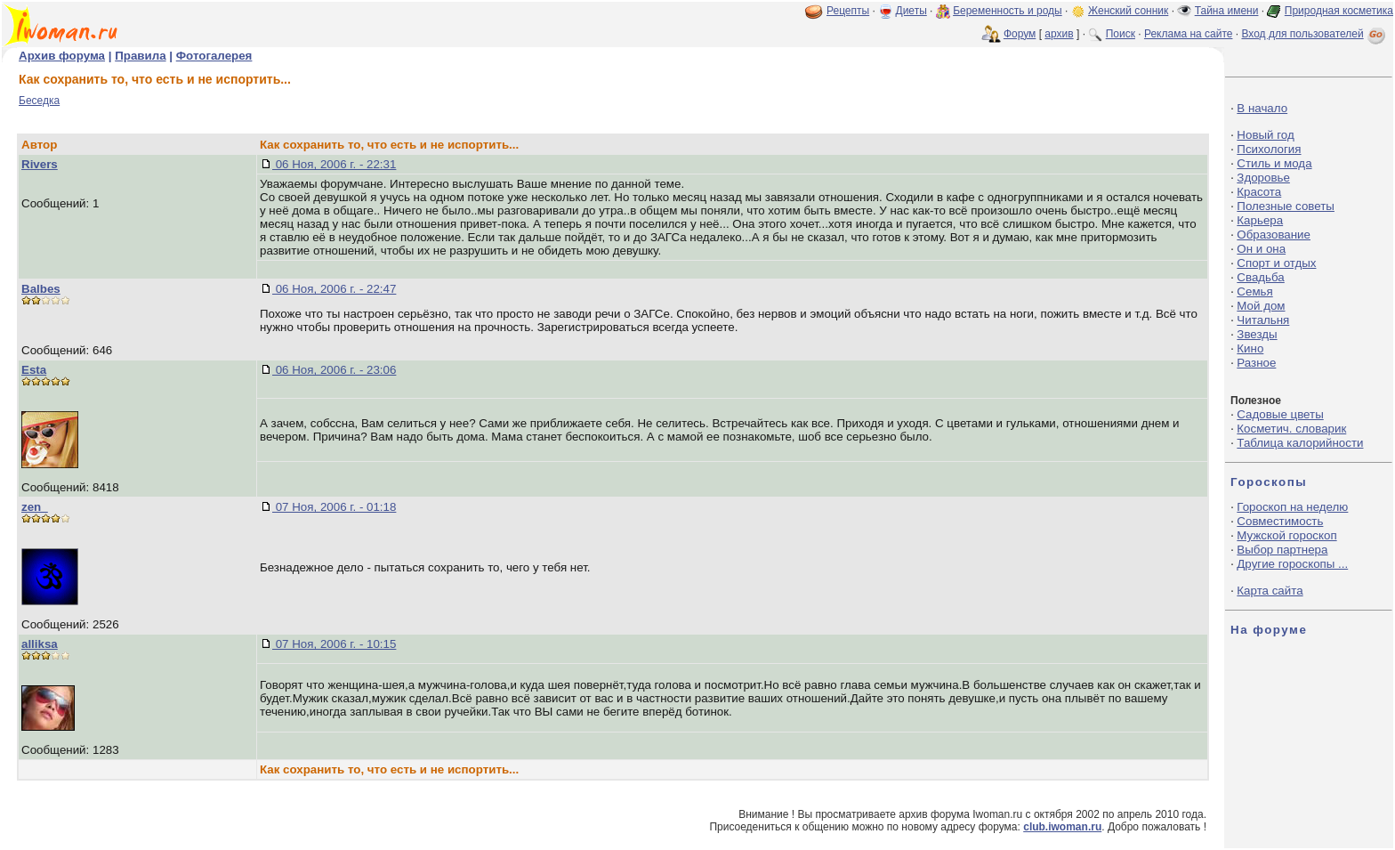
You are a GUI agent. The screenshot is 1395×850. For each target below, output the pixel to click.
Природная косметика (1339, 10)
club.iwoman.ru (1062, 827)
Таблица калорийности (1300, 442)
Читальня (1263, 320)
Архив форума (62, 55)
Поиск (1120, 34)
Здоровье (1263, 177)
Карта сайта (1269, 590)
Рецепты (848, 10)
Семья (1254, 291)
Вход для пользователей (1315, 34)
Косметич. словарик (1291, 428)
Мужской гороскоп (1286, 535)
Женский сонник (1128, 10)
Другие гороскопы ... (1292, 564)
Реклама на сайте (1188, 34)
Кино (1250, 348)
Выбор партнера (1282, 549)
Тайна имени (1227, 10)
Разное (1256, 362)
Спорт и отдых (1276, 263)
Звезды (1257, 334)
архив (1058, 34)
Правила (140, 55)
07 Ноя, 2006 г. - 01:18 (334, 507)
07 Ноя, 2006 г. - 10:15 (334, 644)
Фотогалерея (214, 55)
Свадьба (1260, 277)
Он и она (1261, 248)
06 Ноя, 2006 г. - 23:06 (334, 369)
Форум (1020, 34)
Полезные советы (1286, 206)
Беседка (39, 100)
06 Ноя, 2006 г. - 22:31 (334, 164)
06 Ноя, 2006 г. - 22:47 (334, 288)
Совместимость (1280, 521)
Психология (1269, 149)
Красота (1259, 191)
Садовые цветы (1280, 414)
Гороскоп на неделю (1292, 507)
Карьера (1260, 220)
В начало (1262, 108)
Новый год (1265, 135)
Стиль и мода (1274, 163)
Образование (1273, 234)
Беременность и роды (1007, 10)
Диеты (911, 10)
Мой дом (1261, 305)
